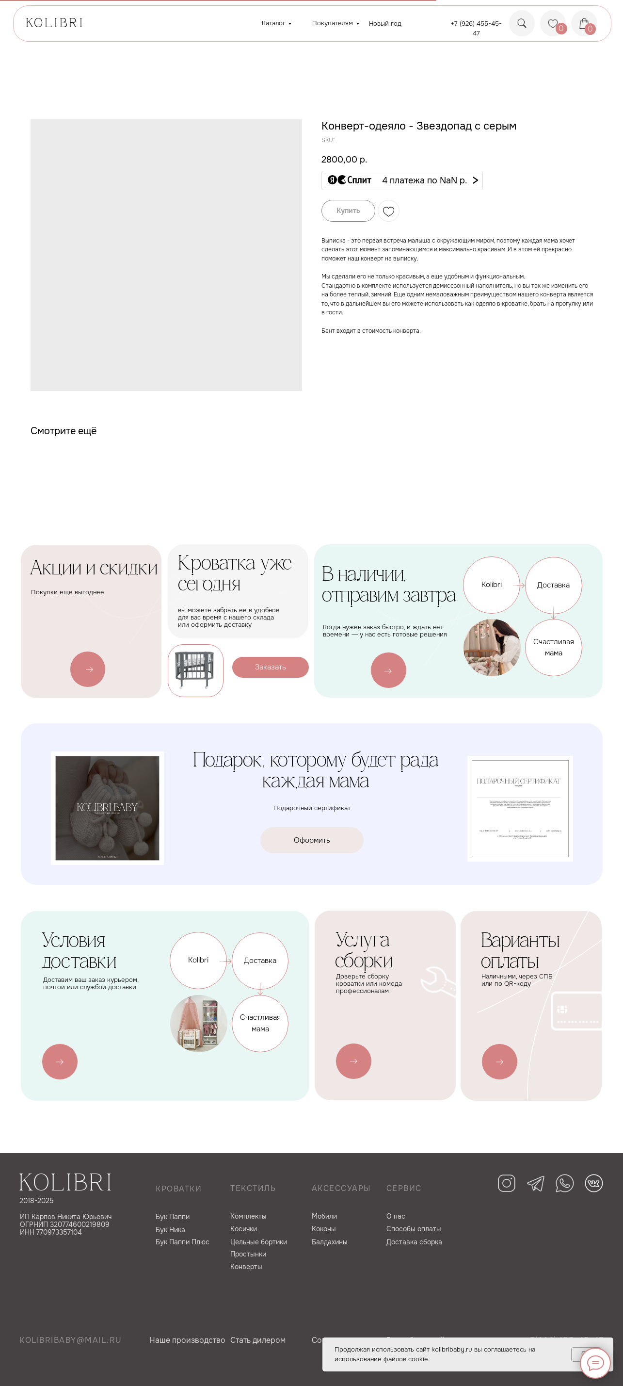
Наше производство (187, 1340)
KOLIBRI (55, 24)
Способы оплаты (413, 1228)
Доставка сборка (414, 1242)
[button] (402, 180)
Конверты (246, 1266)
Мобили (324, 1216)
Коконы (324, 1228)
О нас (395, 1216)
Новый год (385, 24)
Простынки (248, 1254)
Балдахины (330, 1242)
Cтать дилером (258, 1340)
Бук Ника (170, 1229)
